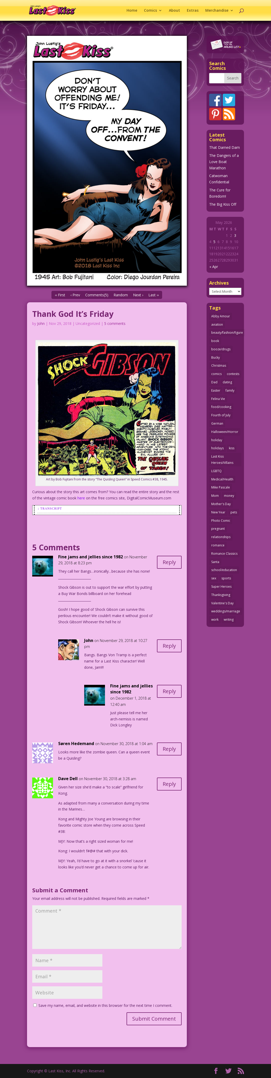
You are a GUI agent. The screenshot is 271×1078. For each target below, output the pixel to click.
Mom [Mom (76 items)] (215, 495)
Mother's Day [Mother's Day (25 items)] (221, 504)
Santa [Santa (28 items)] (215, 562)
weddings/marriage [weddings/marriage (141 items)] (225, 611)
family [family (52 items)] (230, 390)
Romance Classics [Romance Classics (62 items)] (224, 553)
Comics (150, 11)
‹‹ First (60, 294)
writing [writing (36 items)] (229, 619)
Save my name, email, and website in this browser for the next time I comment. (105, 1005)
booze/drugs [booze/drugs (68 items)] (220, 349)
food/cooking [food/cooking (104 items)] (221, 407)
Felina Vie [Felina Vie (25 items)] (218, 399)
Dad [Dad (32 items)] (214, 382)
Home (132, 11)
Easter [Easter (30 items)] (215, 390)
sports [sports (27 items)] (226, 578)
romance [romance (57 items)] (217, 545)
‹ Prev (75, 294)
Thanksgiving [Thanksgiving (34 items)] (220, 595)
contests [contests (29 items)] (233, 374)
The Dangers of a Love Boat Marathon (224, 161)
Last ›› (153, 294)
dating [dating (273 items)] (227, 382)
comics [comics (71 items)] (216, 374)
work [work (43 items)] (215, 619)
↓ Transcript (49, 508)
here (81, 498)
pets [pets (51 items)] (233, 512)
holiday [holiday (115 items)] (216, 440)
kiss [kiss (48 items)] (231, 448)
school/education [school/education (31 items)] (224, 570)
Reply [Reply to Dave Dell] (169, 783)
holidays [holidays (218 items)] (217, 448)
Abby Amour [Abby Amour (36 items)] (220, 316)
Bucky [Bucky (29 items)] (215, 357)
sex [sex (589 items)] (213, 578)
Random (121, 294)
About (174, 11)
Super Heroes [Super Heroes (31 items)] (221, 586)
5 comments (114, 323)
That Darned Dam (224, 147)
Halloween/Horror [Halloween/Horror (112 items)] (224, 432)
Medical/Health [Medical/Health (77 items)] (222, 479)
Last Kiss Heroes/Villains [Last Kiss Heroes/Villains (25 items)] (222, 459)
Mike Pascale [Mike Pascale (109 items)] (220, 487)
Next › (138, 294)
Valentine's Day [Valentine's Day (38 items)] (222, 603)
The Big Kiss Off (222, 204)
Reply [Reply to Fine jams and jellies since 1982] (169, 562)
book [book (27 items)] (215, 341)
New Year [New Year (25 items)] (218, 512)
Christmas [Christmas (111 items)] (218, 365)
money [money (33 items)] (229, 495)
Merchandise (216, 11)
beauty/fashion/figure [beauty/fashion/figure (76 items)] (227, 332)
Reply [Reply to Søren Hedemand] (169, 748)
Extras (193, 11)
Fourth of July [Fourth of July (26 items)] (220, 415)
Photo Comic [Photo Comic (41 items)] (220, 520)
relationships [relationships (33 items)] (220, 537)
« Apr (213, 266)
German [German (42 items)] (217, 423)
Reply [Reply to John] (169, 645)
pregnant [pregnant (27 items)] (218, 528)
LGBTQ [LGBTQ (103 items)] (216, 471)
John (41, 323)
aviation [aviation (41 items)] (217, 324)
